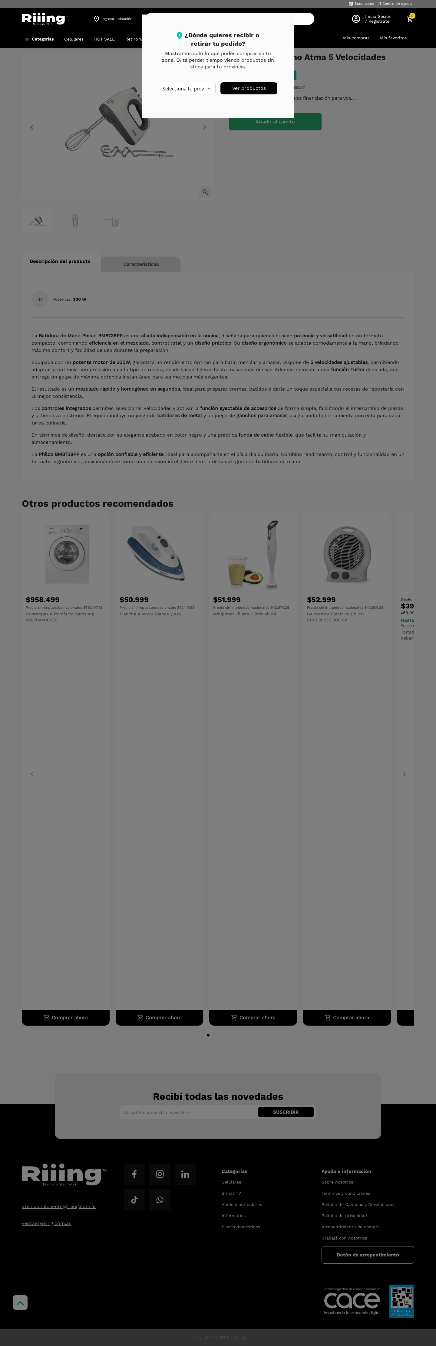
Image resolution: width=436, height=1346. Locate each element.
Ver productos (249, 88)
